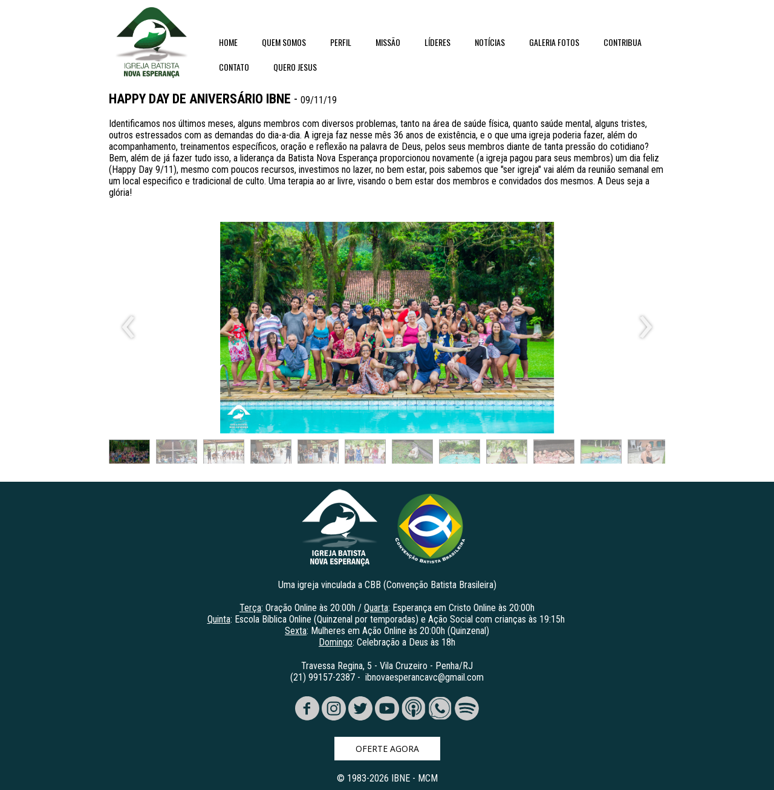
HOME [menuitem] (228, 42)
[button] (129, 454)
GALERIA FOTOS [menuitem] (554, 42)
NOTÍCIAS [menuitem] (490, 42)
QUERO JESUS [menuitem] (295, 66)
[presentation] (128, 327)
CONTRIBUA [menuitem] (622, 42)
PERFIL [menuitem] (340, 42)
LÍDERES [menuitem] (437, 42)
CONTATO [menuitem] (234, 66)
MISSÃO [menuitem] (388, 42)
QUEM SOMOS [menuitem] (284, 42)
